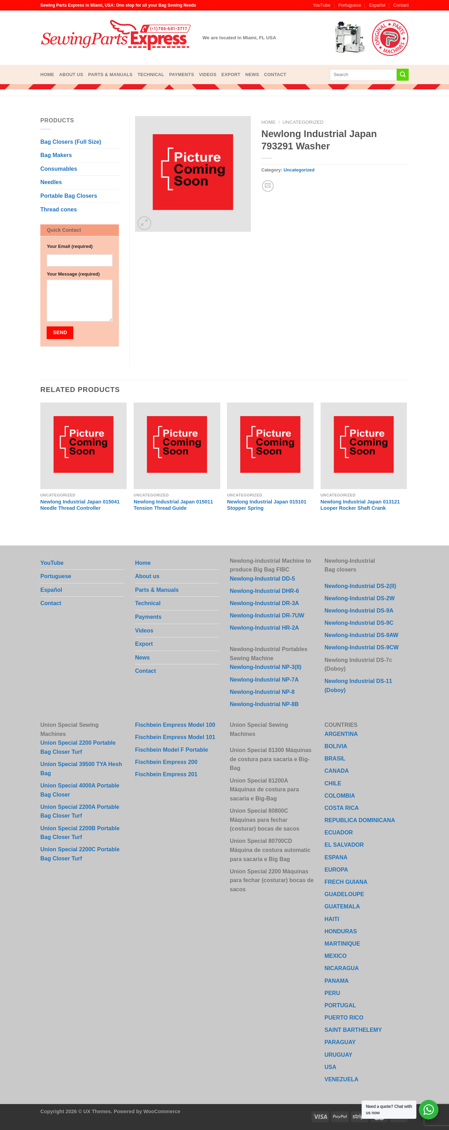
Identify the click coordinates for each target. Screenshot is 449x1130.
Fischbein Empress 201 (166, 774)
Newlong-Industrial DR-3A (264, 603)
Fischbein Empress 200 (166, 762)
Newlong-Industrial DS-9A (358, 611)
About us (71, 74)
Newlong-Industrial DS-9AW (361, 635)
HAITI (331, 919)
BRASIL (335, 759)
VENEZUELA (341, 1079)
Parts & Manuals (110, 74)
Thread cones (58, 209)
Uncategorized (302, 122)
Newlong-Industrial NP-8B (264, 704)
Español (377, 5)
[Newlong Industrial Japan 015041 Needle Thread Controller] (83, 445)
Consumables (58, 169)
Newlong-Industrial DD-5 (262, 579)
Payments (181, 74)
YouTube (321, 5)
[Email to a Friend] (268, 186)
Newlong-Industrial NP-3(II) (265, 667)
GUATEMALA (342, 906)
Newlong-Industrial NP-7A (264, 680)
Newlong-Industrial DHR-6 (264, 591)
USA (330, 1067)
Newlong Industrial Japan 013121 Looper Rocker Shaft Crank (360, 505)
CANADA (336, 771)
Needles (51, 182)
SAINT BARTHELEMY (353, 1030)
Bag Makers (56, 155)
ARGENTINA (341, 734)
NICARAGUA (341, 968)
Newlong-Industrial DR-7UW (267, 615)
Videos (207, 74)
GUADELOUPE (344, 894)
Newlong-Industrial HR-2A (264, 628)
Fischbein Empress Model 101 (175, 737)
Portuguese (349, 5)
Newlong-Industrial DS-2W (359, 598)
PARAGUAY (340, 1042)
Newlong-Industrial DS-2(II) (360, 586)
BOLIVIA (335, 746)
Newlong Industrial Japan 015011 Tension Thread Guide (173, 505)
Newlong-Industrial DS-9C (358, 623)
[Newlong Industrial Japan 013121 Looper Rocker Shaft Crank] (364, 445)
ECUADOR (338, 832)
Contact (401, 5)
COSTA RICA (341, 808)
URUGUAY (338, 1055)
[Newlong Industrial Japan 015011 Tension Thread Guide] (177, 445)
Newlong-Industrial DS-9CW (361, 647)
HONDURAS (340, 931)
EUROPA (336, 870)
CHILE (332, 783)
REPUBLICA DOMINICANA (359, 820)
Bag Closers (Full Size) (70, 142)
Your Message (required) (73, 274)
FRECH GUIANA (346, 882)
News (252, 74)
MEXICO (335, 956)
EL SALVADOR (344, 845)
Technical (151, 74)
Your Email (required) (70, 246)
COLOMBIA (339, 796)
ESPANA (336, 857)
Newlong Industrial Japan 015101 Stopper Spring (266, 505)
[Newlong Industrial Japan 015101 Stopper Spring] (270, 445)
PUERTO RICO (343, 1018)
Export (230, 74)
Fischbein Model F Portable (171, 750)
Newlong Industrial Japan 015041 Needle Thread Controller (80, 505)
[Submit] (403, 75)
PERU (332, 993)
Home (47, 74)
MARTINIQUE (342, 944)
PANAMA (336, 981)
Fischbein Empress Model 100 (175, 725)
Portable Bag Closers (68, 196)
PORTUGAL (340, 1005)
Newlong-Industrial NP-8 (262, 692)
